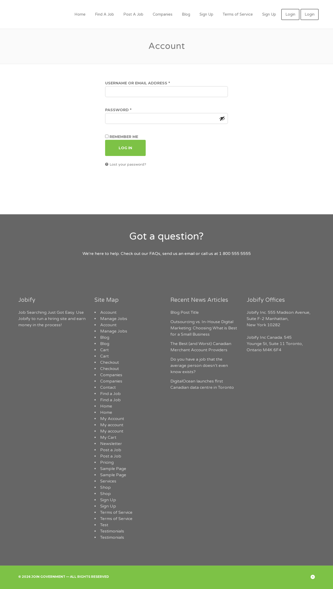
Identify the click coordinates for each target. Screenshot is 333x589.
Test (104, 525)
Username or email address (147, 83)
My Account (112, 418)
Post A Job (133, 14)
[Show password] (222, 118)
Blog (186, 14)
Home (80, 14)
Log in (125, 148)
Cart (104, 350)
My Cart (108, 437)
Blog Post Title (184, 312)
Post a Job (110, 450)
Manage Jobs (113, 318)
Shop (105, 487)
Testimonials (112, 531)
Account (108, 312)
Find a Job (110, 393)
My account (111, 425)
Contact (108, 387)
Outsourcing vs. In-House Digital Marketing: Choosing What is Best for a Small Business (203, 328)
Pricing (107, 462)
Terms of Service (238, 14)
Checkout (109, 362)
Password (128, 110)
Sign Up (206, 14)
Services (108, 481)
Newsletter (111, 443)
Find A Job (104, 14)
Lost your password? (128, 164)
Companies (162, 14)
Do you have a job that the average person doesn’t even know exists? (199, 365)
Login (290, 14)
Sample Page (113, 468)
